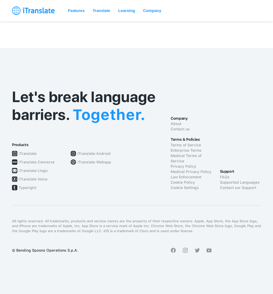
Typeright (27, 188)
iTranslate (28, 153)
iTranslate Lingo (33, 170)
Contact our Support (238, 188)
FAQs (225, 177)
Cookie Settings (185, 188)
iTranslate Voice (33, 179)
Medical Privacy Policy (191, 172)
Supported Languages (240, 182)
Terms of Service (186, 145)
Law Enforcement (186, 177)
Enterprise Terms (186, 150)
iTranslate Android (94, 153)
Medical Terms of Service (186, 158)
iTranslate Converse (37, 162)
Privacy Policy (183, 166)
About (176, 124)
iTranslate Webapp (94, 162)
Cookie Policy (183, 182)
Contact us (180, 129)
